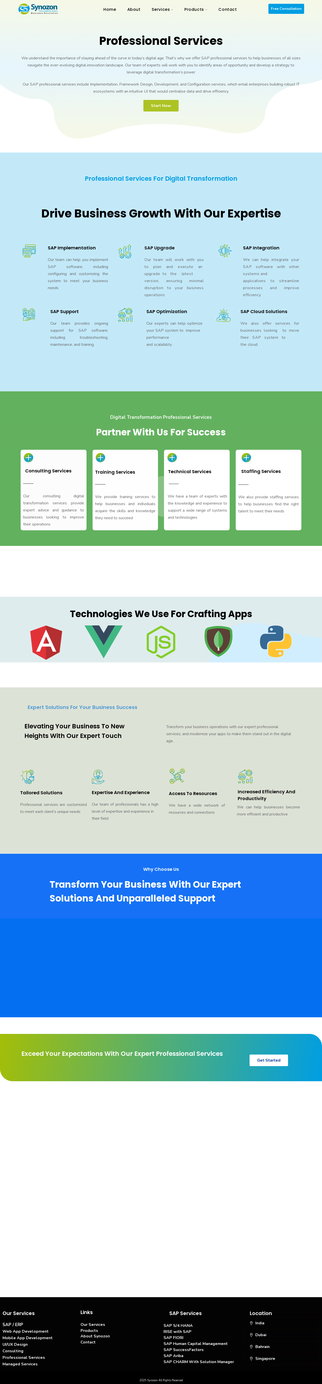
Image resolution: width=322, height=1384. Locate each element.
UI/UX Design (15, 1344)
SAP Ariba (173, 1356)
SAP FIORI (173, 1337)
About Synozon (95, 1336)
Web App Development (26, 1331)
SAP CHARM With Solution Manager (199, 1362)
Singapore (265, 1358)
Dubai (260, 1335)
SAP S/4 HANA (178, 1325)
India (259, 1323)
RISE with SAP (177, 1331)
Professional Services (24, 1357)
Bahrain (262, 1347)
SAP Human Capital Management (196, 1343)
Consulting (13, 1351)
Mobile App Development (28, 1338)
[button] (281, 1323)
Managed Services (20, 1364)
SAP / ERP (13, 1325)
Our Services (92, 1324)
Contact (88, 1342)
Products (89, 1330)
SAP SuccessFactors (184, 1350)
